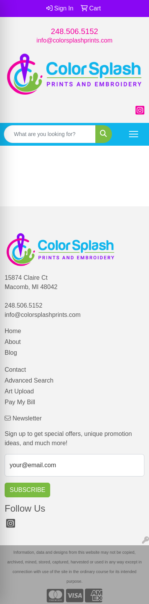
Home (13, 331)
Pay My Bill (20, 402)
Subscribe (27, 490)
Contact (15, 369)
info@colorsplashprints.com (75, 40)
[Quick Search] (50, 134)
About (13, 342)
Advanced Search (29, 380)
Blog (11, 352)
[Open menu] (133, 134)
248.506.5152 (74, 31)
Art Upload (19, 391)
